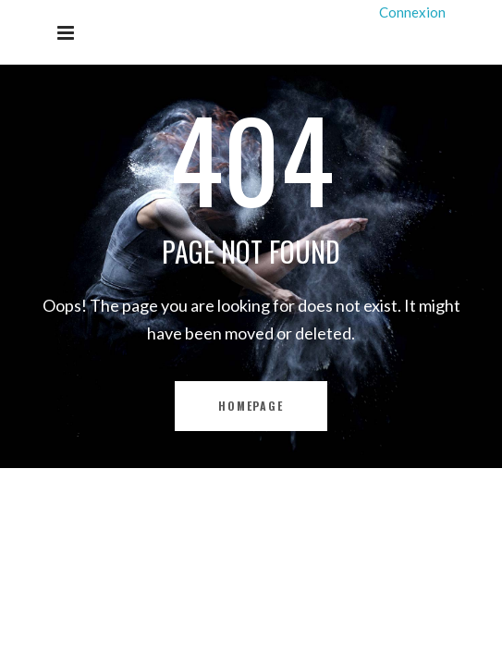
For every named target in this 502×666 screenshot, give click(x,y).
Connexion (412, 12)
